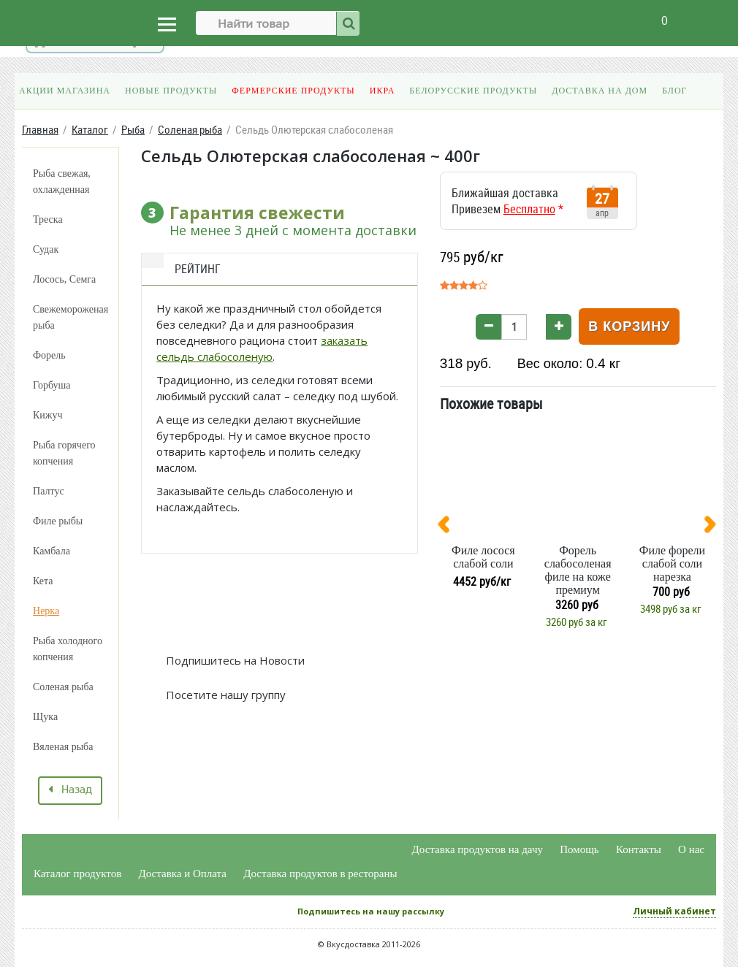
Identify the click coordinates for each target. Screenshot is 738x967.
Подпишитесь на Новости (234, 660)
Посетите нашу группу (224, 694)
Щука (45, 716)
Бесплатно (529, 209)
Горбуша (51, 385)
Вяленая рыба (63, 746)
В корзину (629, 326)
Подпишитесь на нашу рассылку (370, 911)
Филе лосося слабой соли (483, 557)
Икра (382, 90)
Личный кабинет (674, 911)
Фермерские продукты (293, 90)
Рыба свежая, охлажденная (62, 181)
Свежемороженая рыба (70, 317)
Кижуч (48, 415)
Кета (43, 581)
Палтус (48, 491)
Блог (674, 90)
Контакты (638, 849)
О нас (691, 849)
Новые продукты (171, 90)
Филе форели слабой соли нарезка (672, 563)
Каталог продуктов (77, 873)
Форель (49, 355)
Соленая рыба (63, 686)
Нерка (46, 610)
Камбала (51, 551)
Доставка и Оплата (183, 873)
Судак (45, 249)
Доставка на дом (599, 90)
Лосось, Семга (64, 279)
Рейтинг (198, 269)
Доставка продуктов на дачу (477, 849)
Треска (48, 219)
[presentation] (449, 527)
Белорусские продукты (473, 90)
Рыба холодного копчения (67, 648)
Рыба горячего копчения (64, 453)
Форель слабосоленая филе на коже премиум (578, 570)
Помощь (579, 849)
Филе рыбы (58, 521)
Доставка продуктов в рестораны (320, 873)
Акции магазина (64, 90)
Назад (70, 790)
